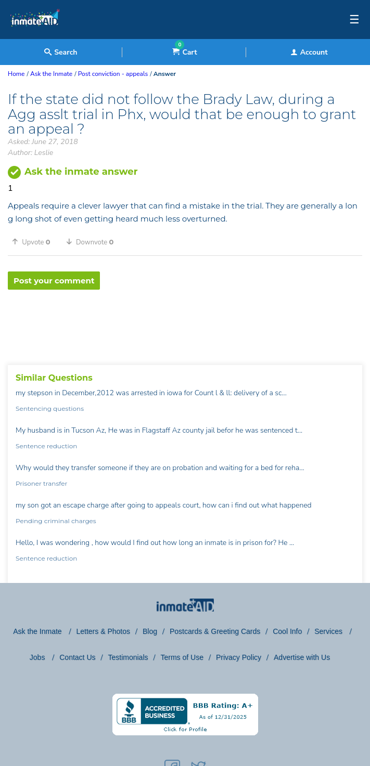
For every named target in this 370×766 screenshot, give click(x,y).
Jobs (38, 657)
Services (329, 631)
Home (16, 74)
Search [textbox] (60, 52)
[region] (185, 323)
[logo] (35, 36)
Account (309, 52)
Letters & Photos (103, 631)
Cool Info (287, 631)
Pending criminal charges (56, 521)
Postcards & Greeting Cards (215, 631)
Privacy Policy (238, 657)
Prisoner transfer (41, 483)
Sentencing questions (50, 408)
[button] (35, 242)
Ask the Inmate (38, 631)
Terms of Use (181, 657)
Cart (184, 52)
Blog (150, 631)
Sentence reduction (46, 446)
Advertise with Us (302, 657)
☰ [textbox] (354, 20)
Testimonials (128, 657)
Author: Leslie (30, 153)
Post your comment (54, 280)
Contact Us (77, 657)
